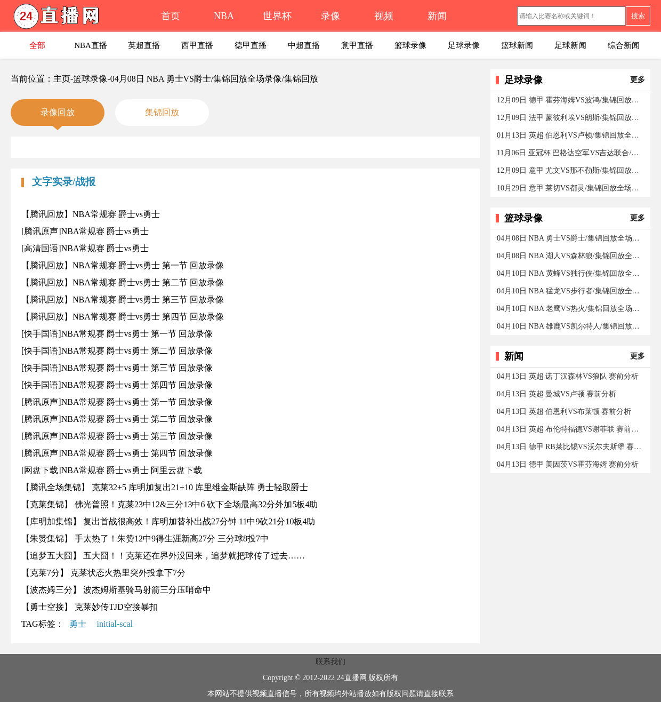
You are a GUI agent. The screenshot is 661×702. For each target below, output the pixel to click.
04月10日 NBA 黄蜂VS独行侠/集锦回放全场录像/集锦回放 (571, 273)
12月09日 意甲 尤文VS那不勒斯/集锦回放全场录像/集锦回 (571, 170)
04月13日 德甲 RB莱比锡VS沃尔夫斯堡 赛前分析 (571, 447)
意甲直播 (357, 45)
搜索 (638, 16)
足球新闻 (570, 45)
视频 (383, 16)
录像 (330, 16)
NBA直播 (90, 45)
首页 (170, 16)
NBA (224, 16)
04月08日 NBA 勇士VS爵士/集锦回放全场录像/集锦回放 (571, 238)
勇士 (77, 623)
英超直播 (144, 45)
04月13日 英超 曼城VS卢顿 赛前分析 (556, 394)
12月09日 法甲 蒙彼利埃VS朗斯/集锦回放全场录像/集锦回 (571, 118)
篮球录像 (410, 45)
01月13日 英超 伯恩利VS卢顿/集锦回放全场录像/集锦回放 (571, 135)
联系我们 (330, 662)
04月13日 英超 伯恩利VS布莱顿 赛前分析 (564, 412)
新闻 (437, 16)
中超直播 (304, 45)
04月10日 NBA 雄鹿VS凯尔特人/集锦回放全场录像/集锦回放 (571, 326)
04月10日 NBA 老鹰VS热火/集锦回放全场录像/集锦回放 (571, 309)
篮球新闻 (517, 45)
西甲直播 (197, 45)
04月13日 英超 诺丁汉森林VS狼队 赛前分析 (568, 376)
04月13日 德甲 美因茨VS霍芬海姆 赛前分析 (568, 464)
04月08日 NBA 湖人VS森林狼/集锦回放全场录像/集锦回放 (571, 256)
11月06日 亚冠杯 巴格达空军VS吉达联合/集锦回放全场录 (571, 153)
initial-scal (115, 623)
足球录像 (464, 45)
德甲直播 (251, 45)
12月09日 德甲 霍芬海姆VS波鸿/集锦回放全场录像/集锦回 (571, 100)
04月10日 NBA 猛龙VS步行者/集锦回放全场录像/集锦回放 (571, 291)
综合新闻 (624, 45)
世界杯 (277, 16)
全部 (37, 45)
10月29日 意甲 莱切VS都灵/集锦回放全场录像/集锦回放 (571, 188)
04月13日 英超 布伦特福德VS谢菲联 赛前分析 (571, 429)
